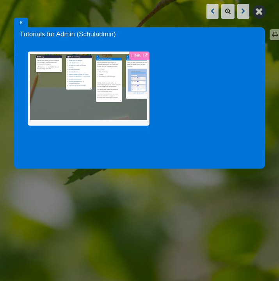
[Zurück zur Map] (259, 11)
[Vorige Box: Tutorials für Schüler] (212, 11)
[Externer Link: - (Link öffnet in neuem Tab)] (88, 88)
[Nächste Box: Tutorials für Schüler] (243, 11)
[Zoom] (228, 11)
